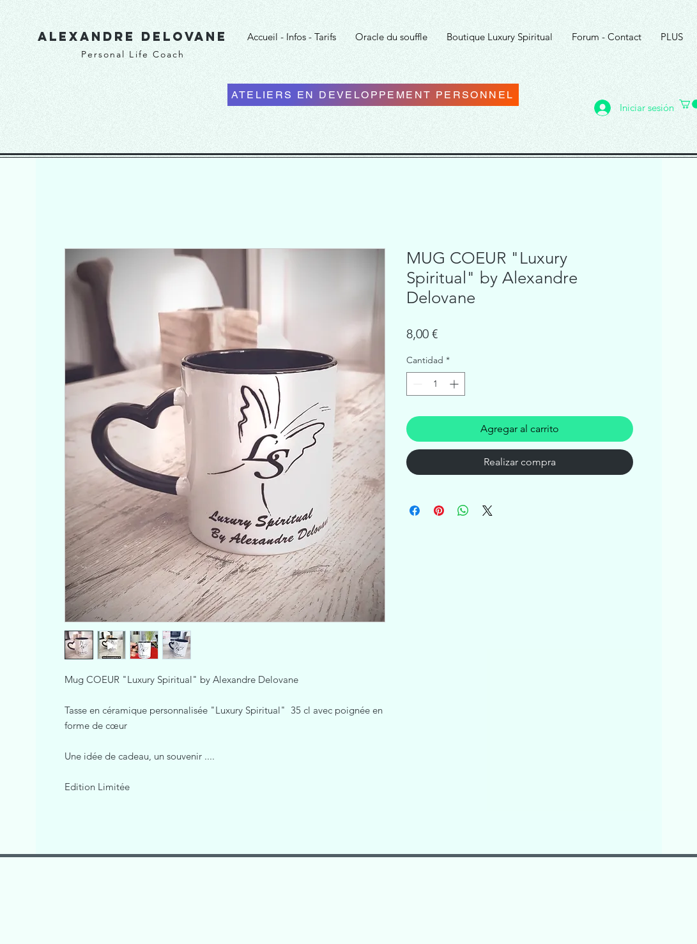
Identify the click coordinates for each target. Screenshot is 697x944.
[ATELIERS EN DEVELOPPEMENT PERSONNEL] (373, 95)
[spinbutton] (435, 384)
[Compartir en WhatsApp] (463, 510)
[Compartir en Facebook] (414, 510)
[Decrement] (416, 384)
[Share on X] (487, 510)
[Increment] (455, 384)
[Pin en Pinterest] (439, 510)
